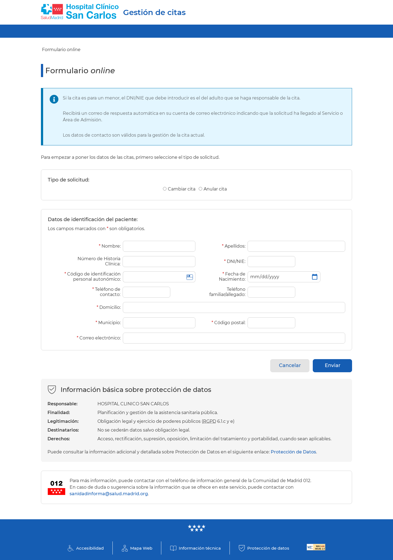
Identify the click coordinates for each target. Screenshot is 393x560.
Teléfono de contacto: (106, 292)
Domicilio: (109, 307)
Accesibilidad (90, 548)
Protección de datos (268, 548)
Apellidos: (233, 246)
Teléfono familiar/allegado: (227, 292)
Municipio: (108, 322)
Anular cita (215, 189)
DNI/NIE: (234, 261)
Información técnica (200, 548)
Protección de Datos (293, 452)
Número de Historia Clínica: (99, 261)
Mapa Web (141, 548)
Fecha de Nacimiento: (232, 276)
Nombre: (110, 246)
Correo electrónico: (99, 338)
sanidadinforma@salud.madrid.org (109, 493)
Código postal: (228, 322)
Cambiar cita (181, 189)
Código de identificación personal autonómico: (92, 276)
